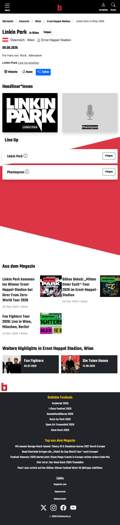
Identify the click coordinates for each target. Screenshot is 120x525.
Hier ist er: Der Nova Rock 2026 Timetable (60, 462)
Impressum (60, 492)
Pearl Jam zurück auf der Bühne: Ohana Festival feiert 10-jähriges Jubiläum (60, 468)
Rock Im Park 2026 (60, 419)
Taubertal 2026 (60, 403)
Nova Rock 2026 (60, 430)
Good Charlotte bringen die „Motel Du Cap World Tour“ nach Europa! (60, 452)
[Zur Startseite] (4, 387)
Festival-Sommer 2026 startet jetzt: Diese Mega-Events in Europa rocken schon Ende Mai (60, 457)
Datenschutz (60, 499)
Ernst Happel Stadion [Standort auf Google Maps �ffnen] (54, 40)
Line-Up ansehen (28, 62)
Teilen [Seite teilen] (43, 72)
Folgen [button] (47, 32)
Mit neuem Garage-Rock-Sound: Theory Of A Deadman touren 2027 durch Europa (60, 446)
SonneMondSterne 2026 (60, 414)
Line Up (11, 140)
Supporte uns (60, 484)
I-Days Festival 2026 (60, 409)
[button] (30, 291)
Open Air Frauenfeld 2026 (60, 425)
